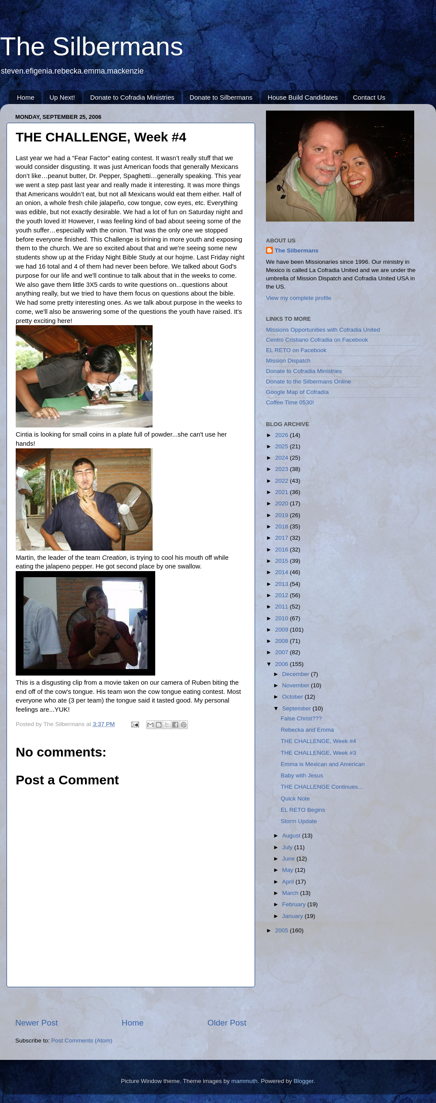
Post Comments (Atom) (81, 1040)
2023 (282, 469)
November (296, 685)
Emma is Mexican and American (323, 764)
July (288, 847)
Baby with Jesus (302, 775)
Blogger (303, 1081)
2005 (282, 930)
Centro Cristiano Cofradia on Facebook (317, 339)
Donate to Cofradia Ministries (132, 97)
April (289, 881)
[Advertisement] (309, 1005)
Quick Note (295, 798)
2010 (282, 618)
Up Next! (62, 97)
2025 (282, 446)
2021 (282, 492)
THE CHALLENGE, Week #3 (318, 753)
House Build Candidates (303, 97)
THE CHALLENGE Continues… (322, 787)
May (288, 870)
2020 (282, 503)
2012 (282, 595)
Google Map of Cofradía (297, 392)
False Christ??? (301, 718)
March (291, 893)
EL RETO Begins (303, 810)
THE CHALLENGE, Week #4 (318, 741)
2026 (282, 435)
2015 (282, 561)
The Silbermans (91, 46)
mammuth (245, 1081)
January (293, 916)
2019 (282, 515)
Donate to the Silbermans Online (308, 381)
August (292, 835)
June (289, 858)
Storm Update (299, 821)
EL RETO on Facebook (296, 350)
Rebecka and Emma (307, 729)
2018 (282, 526)
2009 (282, 629)
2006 (282, 664)
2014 (282, 572)
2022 (282, 481)
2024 (282, 457)
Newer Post (36, 1022)
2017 (282, 538)
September (297, 708)
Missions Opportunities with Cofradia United (323, 329)
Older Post (227, 1022)
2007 (282, 652)
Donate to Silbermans (221, 97)
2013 (282, 584)
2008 (282, 641)
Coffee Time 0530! (290, 402)
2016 (282, 549)
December (296, 674)
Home (25, 97)
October (293, 696)
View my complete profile (298, 298)
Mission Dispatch (288, 360)
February (294, 904)
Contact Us (369, 97)
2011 (282, 606)
